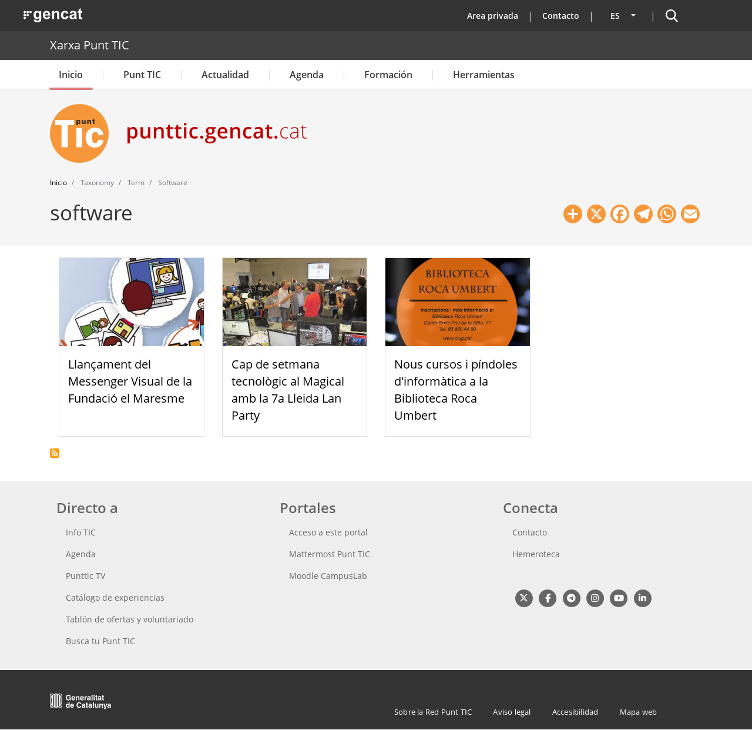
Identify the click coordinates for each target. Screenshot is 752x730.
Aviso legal (512, 711)
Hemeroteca (536, 554)
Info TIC (81, 532)
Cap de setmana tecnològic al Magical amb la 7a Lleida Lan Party (287, 389)
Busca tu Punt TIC (100, 641)
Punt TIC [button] (142, 74)
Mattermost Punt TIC (329, 554)
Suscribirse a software (54, 453)
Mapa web (638, 711)
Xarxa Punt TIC (89, 45)
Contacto (560, 15)
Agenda (307, 74)
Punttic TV (85, 575)
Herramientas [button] (484, 74)
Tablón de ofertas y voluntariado (129, 619)
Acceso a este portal (328, 532)
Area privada (492, 15)
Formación (388, 74)
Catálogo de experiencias (115, 597)
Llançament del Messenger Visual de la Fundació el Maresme (130, 381)
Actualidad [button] (225, 74)
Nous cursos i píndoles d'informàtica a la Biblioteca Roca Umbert (456, 389)
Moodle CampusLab (328, 575)
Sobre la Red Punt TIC (433, 711)
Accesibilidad (575, 711)
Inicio (71, 74)
